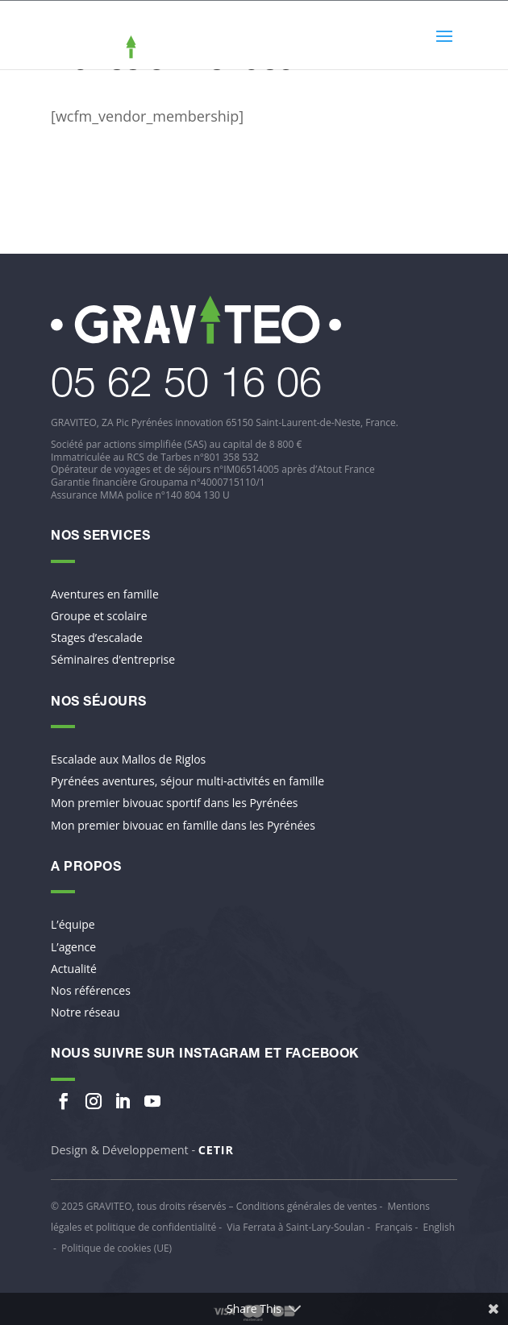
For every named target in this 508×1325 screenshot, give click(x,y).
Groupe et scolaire (99, 616)
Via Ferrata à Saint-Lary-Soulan (295, 1227)
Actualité (74, 969)
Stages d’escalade (97, 638)
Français (393, 1227)
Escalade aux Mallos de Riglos (128, 759)
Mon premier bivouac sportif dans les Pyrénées (174, 803)
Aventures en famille (105, 594)
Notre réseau (85, 1012)
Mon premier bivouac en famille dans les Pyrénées (183, 825)
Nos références (91, 990)
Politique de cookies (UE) (116, 1248)
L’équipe (73, 924)
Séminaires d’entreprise (113, 659)
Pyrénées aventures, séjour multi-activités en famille (187, 781)
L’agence (73, 947)
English (439, 1227)
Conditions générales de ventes (306, 1206)
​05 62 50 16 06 (186, 387)
